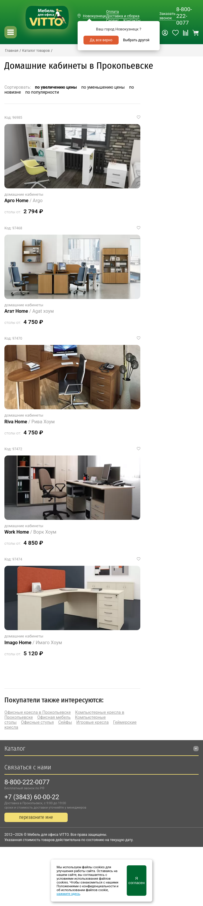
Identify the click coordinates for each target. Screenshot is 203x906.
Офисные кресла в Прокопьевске (37, 712)
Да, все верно (101, 40)
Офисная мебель (54, 717)
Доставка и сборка (122, 16)
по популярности (42, 92)
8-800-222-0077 (184, 16)
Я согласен (136, 880)
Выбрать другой (136, 40)
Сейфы (65, 722)
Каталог (14, 748)
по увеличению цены (56, 87)
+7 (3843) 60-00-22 (31, 797)
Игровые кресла (92, 722)
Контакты (132, 20)
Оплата (112, 11)
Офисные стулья (37, 722)
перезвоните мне (36, 817)
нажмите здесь (68, 894)
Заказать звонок (167, 15)
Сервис (112, 20)
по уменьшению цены (103, 87)
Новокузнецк (94, 16)
